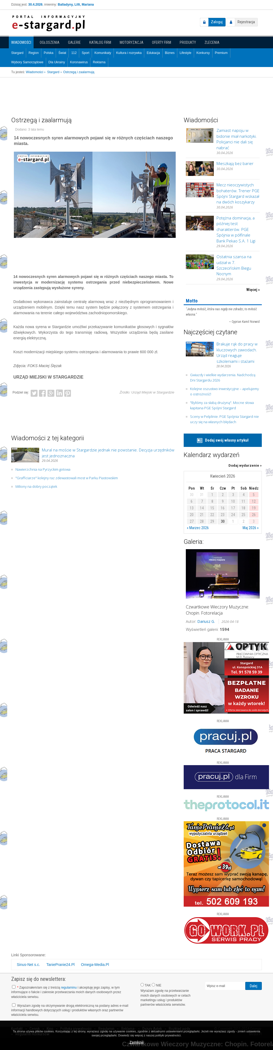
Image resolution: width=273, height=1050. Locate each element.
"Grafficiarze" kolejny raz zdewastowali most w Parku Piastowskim (66, 477)
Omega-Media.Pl (95, 964)
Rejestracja (246, 21)
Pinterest (67, 392)
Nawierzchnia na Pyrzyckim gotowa (42, 469)
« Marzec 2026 (198, 528)
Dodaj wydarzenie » (245, 465)
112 (74, 53)
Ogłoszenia (49, 42)
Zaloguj (217, 21)
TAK (145, 985)
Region (34, 53)
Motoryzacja (131, 42)
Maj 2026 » (251, 528)
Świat (62, 53)
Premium (221, 53)
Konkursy (203, 53)
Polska (48, 53)
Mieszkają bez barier (235, 163)
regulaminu (69, 987)
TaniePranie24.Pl (60, 964)
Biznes (170, 53)
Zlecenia (211, 42)
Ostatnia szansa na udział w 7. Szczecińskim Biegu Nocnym (233, 265)
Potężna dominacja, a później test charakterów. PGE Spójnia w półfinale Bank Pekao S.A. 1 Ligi (235, 229)
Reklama (99, 62)
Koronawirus (79, 62)
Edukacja (153, 53)
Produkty (188, 42)
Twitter (34, 392)
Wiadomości (21, 42)
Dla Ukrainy (57, 62)
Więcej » (253, 290)
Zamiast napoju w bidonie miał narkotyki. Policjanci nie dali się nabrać (236, 139)
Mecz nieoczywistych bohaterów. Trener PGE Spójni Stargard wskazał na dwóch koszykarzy (237, 193)
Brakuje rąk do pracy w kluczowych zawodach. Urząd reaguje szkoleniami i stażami (237, 352)
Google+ (51, 392)
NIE (156, 985)
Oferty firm (161, 42)
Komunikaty (102, 53)
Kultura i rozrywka (129, 53)
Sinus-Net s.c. (28, 964)
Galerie (74, 42)
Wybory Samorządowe (27, 62)
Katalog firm (100, 42)
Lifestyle (185, 53)
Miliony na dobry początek (36, 486)
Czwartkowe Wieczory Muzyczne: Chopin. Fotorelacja (217, 610)
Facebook (42, 392)
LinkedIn (59, 392)
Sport (85, 53)
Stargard (17, 53)
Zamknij (137, 1042)
